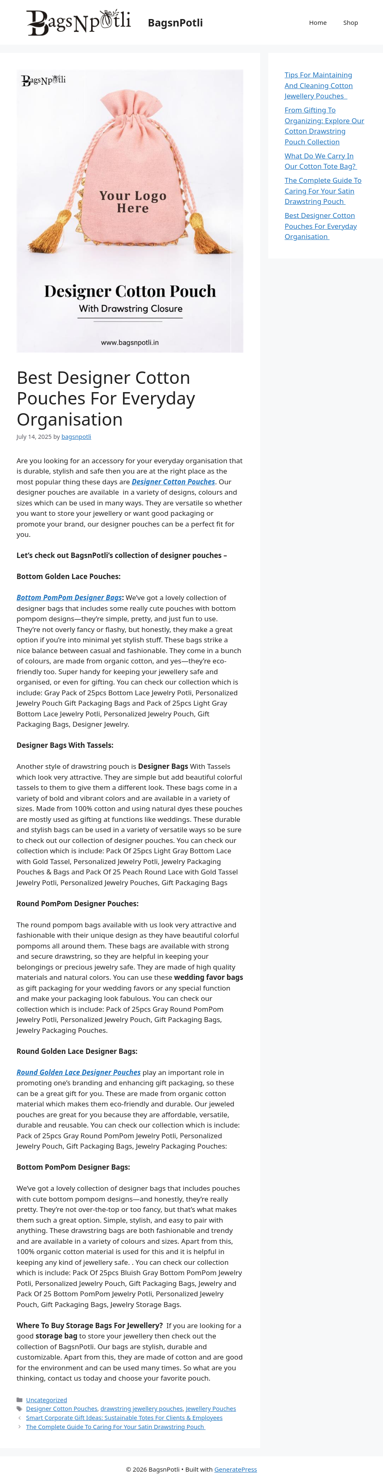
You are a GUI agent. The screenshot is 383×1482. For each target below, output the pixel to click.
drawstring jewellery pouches (142, 1409)
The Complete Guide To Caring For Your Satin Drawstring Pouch (115, 1427)
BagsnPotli (175, 22)
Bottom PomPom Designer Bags (69, 597)
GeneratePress (235, 1469)
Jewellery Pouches (211, 1409)
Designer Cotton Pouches (173, 481)
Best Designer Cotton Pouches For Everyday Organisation (321, 226)
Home (318, 22)
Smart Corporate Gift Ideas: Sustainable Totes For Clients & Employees (124, 1418)
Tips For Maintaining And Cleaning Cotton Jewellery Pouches (319, 85)
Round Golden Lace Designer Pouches (79, 1072)
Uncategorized (46, 1400)
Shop (350, 22)
